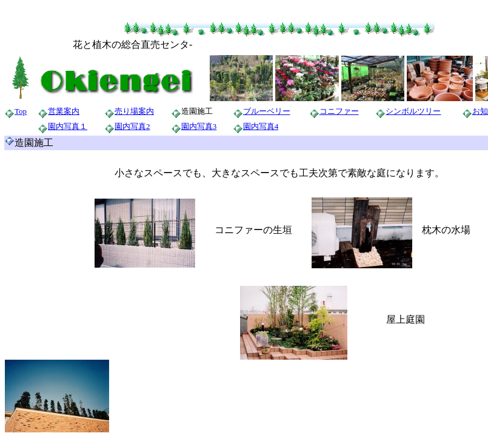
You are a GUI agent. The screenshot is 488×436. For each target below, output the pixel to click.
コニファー (339, 111)
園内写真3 (199, 126)
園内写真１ (67, 126)
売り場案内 (134, 111)
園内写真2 (132, 126)
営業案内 (63, 111)
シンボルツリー (413, 111)
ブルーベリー (266, 111)
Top (21, 111)
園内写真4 (261, 126)
